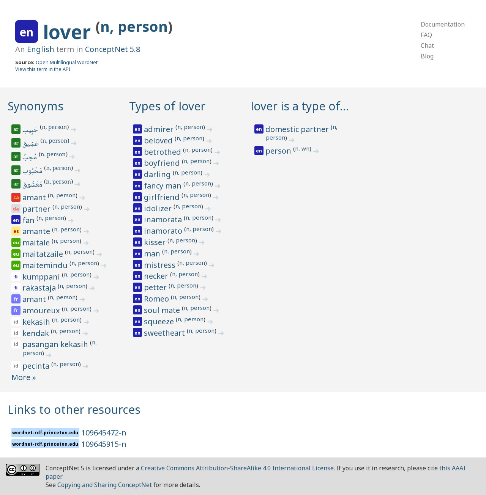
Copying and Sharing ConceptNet (104, 485)
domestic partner (298, 129)
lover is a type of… (300, 106)
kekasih (37, 322)
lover (69, 32)
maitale (37, 242)
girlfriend (162, 197)
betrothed (163, 152)
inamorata (164, 219)
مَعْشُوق (33, 185)
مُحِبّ (30, 157)
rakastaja (40, 288)
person (279, 151)
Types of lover (167, 106)
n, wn (302, 148)
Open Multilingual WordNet (67, 62)
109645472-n (103, 432)
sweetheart (165, 333)
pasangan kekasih (56, 344)
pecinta (36, 366)
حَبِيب (31, 130)
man (153, 253)
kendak (36, 333)
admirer (159, 129)
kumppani (42, 277)
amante (37, 231)
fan (29, 220)
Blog (427, 56)
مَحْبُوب (33, 171)
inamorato (164, 231)
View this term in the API (43, 69)
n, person (134, 26)
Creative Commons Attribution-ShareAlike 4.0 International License (237, 468)
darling (158, 174)
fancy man (163, 186)
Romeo (157, 299)
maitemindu (45, 265)
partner (37, 209)
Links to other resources (74, 409)
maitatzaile (43, 254)
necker (157, 276)
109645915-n (103, 444)
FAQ (426, 35)
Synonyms (35, 106)
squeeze (160, 321)
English (40, 49)
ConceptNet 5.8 (112, 49)
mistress (160, 265)
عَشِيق (31, 144)
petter (156, 287)
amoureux (42, 310)
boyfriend (163, 163)
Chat (427, 45)
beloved (159, 140)
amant (35, 197)
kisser (155, 242)
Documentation (443, 24)
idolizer (159, 208)
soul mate (163, 310)
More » (23, 377)
